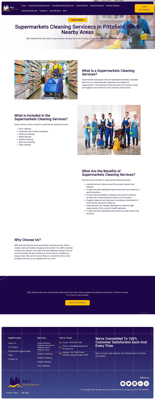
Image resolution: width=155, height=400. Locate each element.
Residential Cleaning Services (63, 6)
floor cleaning (43, 366)
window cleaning (44, 358)
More (65, 11)
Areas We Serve (55, 11)
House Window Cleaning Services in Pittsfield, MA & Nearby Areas (45, 346)
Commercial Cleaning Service (39, 6)
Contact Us (43, 11)
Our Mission (13, 347)
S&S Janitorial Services (36, 38)
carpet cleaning (44, 362)
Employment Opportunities (19, 351)
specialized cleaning (120, 80)
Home (24, 6)
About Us (12, 343)
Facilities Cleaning (112, 6)
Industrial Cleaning (97, 6)
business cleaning (44, 354)
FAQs (10, 355)
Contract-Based (82, 6)
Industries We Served (29, 11)
